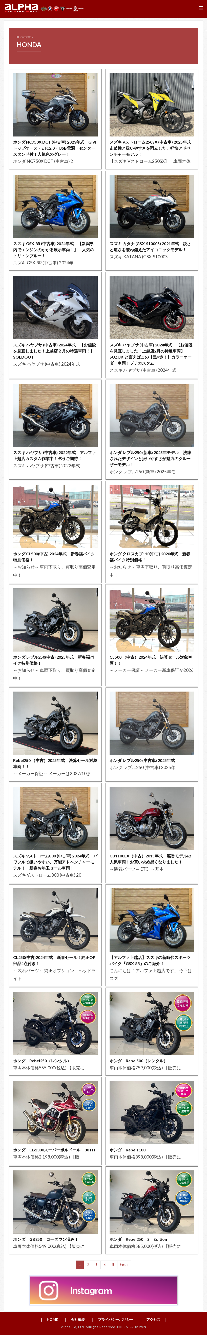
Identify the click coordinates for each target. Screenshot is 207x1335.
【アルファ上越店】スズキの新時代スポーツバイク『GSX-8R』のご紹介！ (150, 960)
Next (123, 1265)
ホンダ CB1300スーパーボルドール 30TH (55, 1149)
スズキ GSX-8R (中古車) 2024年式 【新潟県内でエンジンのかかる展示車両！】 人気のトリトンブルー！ (53, 249)
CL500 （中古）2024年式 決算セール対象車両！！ (151, 660)
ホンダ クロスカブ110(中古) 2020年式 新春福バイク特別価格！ (150, 556)
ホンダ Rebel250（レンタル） (42, 1060)
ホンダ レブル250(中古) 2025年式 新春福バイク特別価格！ (53, 660)
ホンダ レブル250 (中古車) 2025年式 (144, 760)
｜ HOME (49, 1319)
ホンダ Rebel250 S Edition (138, 1239)
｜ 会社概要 (74, 1319)
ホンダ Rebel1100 (128, 1149)
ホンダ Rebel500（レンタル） (139, 1060)
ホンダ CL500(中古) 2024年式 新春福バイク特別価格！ (54, 556)
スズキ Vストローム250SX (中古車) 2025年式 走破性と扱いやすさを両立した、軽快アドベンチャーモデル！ (152, 148)
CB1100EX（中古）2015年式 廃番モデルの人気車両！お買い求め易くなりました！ (150, 858)
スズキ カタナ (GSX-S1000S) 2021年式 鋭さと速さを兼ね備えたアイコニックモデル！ (150, 246)
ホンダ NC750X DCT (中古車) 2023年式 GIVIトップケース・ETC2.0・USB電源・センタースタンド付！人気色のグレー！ (54, 148)
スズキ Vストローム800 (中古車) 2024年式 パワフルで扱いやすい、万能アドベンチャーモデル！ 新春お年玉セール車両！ (55, 861)
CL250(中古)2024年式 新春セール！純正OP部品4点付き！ (54, 960)
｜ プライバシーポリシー (112, 1319)
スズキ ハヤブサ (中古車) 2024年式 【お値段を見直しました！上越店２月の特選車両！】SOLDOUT (54, 350)
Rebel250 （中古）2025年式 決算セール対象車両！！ (55, 763)
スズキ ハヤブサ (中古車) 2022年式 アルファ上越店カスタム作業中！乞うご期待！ (54, 455)
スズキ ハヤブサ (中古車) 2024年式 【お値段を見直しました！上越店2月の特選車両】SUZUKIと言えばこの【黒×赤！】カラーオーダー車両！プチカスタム (151, 353)
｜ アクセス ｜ (153, 1319)
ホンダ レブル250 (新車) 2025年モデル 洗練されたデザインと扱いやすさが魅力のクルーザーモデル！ (150, 458)
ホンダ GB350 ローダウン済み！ (45, 1239)
